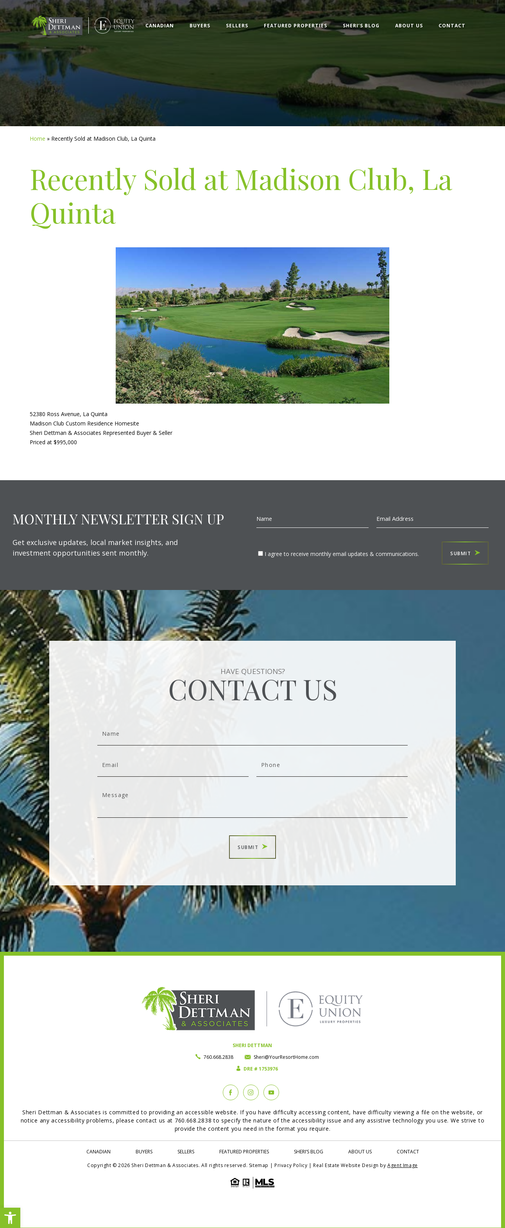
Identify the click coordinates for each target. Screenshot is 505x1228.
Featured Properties (295, 25)
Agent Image (402, 1165)
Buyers (200, 25)
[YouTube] (271, 1092)
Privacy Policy (290, 1165)
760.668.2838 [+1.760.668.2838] (218, 1057)
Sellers (237, 25)
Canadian (159, 25)
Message (252, 801)
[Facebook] (230, 1092)
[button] (10, 1218)
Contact (452, 25)
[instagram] (251, 1092)
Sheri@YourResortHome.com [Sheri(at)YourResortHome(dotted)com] (286, 1057)
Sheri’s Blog (361, 25)
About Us (409, 25)
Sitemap (259, 1165)
